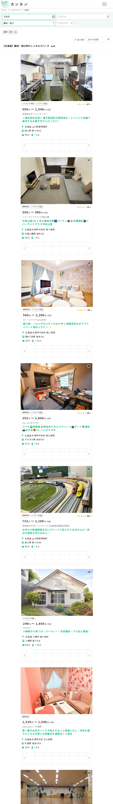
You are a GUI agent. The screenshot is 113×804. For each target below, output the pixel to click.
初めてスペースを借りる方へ (18, 751)
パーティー (10, 733)
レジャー (40, 737)
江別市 (39, 712)
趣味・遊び (66, 733)
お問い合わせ (94, 779)
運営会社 (60, 779)
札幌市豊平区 (74, 707)
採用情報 (71, 779)
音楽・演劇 (28, 737)
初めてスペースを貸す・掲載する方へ (22, 765)
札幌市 (8, 707)
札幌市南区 (88, 707)
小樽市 (22, 712)
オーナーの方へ (50, 765)
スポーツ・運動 (82, 733)
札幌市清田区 (11, 712)
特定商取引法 (46, 779)
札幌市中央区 (19, 707)
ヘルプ (82, 779)
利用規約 (33, 779)
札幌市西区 (100, 707)
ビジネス (36, 733)
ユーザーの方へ (42, 751)
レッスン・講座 (50, 733)
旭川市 (31, 712)
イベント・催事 (12, 737)
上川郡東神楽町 (61, 712)
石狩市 (48, 712)
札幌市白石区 (59, 707)
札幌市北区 (33, 707)
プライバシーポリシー (15, 779)
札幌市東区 (46, 707)
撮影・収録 (23, 733)
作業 (50, 737)
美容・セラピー (99, 733)
